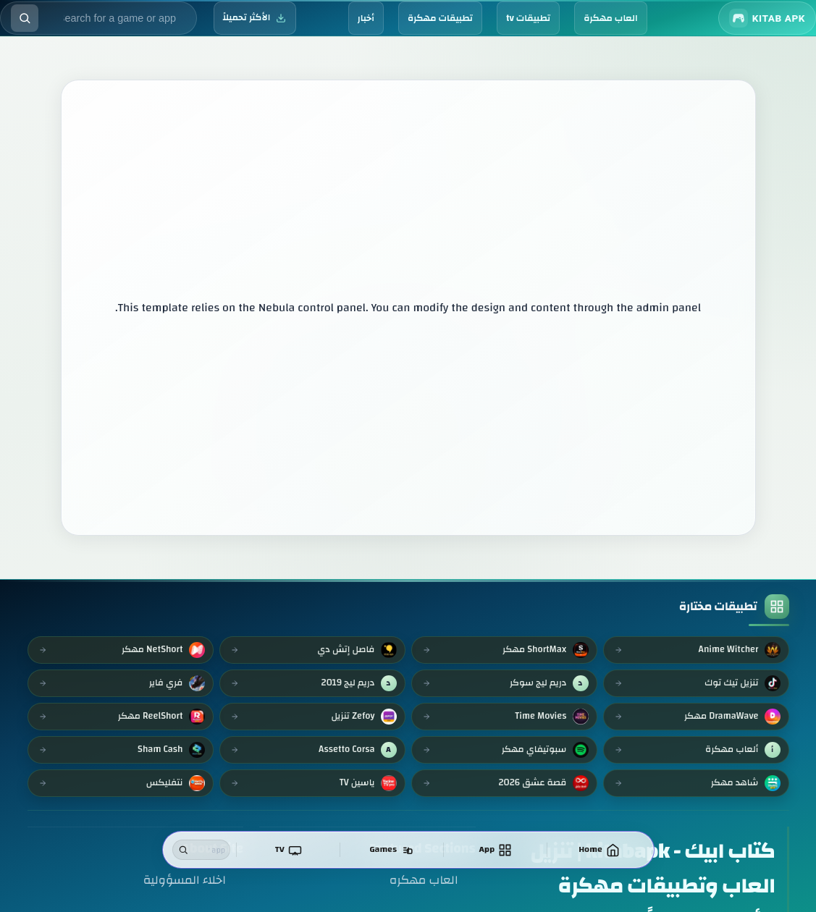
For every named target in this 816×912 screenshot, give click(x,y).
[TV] (294, 850)
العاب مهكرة (611, 18)
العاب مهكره (424, 880)
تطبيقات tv (528, 18)
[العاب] (396, 850)
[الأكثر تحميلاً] (255, 18)
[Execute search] (24, 18)
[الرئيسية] (600, 850)
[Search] (184, 850)
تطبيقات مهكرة (440, 18)
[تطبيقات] (498, 850)
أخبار (366, 18)
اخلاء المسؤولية (184, 880)
